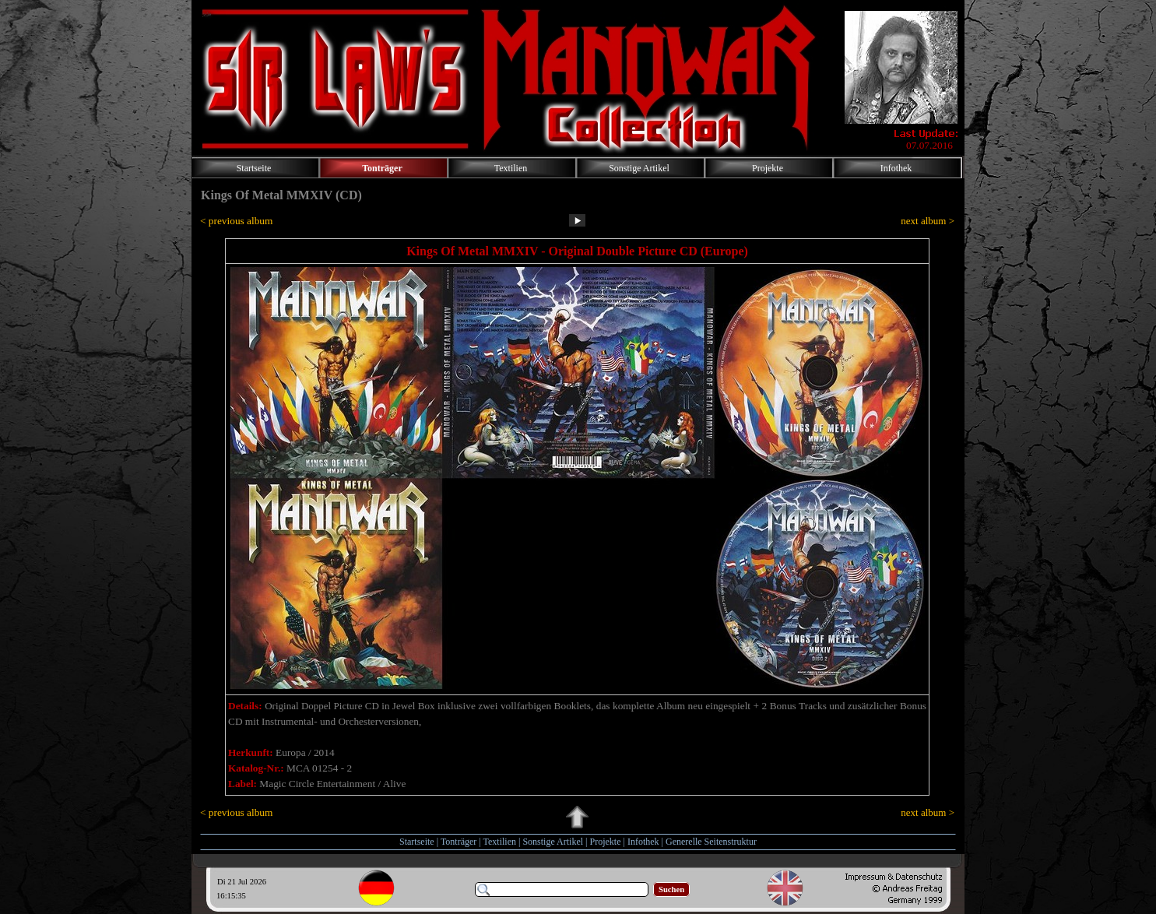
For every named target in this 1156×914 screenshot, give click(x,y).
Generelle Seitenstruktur (711, 841)
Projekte (605, 841)
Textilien (499, 841)
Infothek (643, 841)
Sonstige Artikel (552, 841)
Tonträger (458, 841)
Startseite (416, 841)
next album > (927, 221)
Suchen (671, 889)
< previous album (236, 221)
